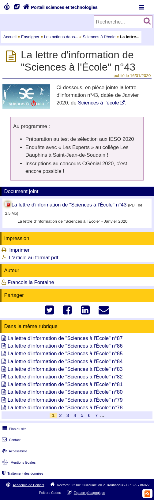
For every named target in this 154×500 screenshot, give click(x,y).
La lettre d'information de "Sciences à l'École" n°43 (68, 205)
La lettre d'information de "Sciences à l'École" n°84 (65, 361)
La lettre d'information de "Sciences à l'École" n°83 (65, 369)
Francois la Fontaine (31, 282)
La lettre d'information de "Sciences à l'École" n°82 (65, 377)
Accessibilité (14, 451)
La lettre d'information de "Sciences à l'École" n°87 (65, 338)
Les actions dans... (61, 37)
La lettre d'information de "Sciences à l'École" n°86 (65, 346)
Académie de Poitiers (28, 485)
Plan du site (13, 429)
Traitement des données (22, 473)
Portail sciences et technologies (60, 7)
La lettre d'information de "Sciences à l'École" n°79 (65, 400)
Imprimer (19, 250)
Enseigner (30, 37)
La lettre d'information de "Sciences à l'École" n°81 (65, 384)
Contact (11, 440)
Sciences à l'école (99, 37)
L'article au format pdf (33, 258)
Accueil (10, 37)
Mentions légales (18, 462)
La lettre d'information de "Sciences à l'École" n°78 (65, 408)
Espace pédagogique (89, 493)
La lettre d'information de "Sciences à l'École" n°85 (65, 353)
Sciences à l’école (98, 103)
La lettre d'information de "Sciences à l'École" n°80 (65, 392)
